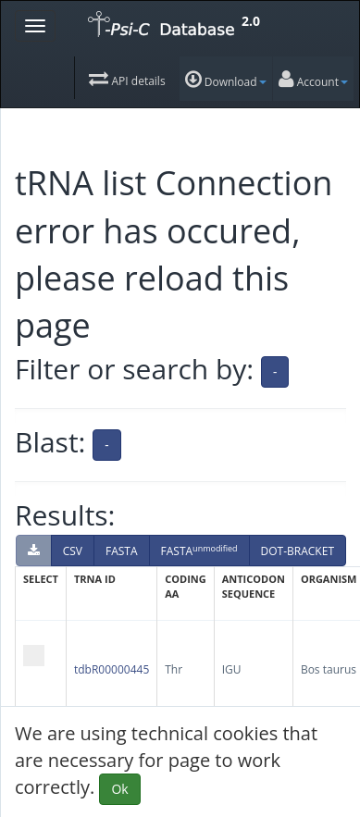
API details (127, 78)
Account (313, 79)
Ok (119, 789)
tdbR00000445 (111, 669)
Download (226, 79)
